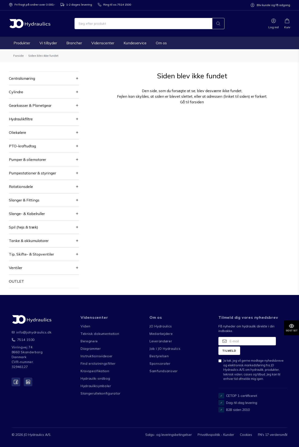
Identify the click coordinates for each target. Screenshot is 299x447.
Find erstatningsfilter (98, 363)
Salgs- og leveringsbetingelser (168, 435)
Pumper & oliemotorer (27, 159)
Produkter (22, 43)
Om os (161, 43)
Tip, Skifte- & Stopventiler (31, 254)
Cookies (246, 435)
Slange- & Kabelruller (27, 213)
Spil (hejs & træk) (23, 227)
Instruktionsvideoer (97, 356)
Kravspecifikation (95, 371)
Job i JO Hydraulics (165, 349)
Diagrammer (91, 349)
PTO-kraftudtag (22, 146)
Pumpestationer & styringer (32, 173)
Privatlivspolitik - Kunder (216, 435)
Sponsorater (160, 363)
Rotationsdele (21, 186)
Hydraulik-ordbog (95, 378)
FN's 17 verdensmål (272, 435)
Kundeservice (135, 43)
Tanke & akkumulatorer (29, 240)
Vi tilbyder (48, 43)
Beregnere (89, 341)
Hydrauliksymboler (96, 386)
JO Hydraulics (161, 326)
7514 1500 (26, 340)
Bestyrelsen (159, 356)
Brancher (74, 43)
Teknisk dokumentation (100, 334)
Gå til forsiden (192, 102)
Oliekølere (17, 132)
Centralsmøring (22, 78)
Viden (85, 326)
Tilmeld (229, 350)
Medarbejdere (161, 334)
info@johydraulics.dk (30, 332)
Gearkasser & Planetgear (30, 105)
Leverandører (161, 341)
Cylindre (16, 92)
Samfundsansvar (164, 371)
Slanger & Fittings (24, 200)
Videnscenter (102, 43)
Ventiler (15, 267)
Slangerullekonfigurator (101, 393)
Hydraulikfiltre (21, 119)
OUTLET (16, 281)
